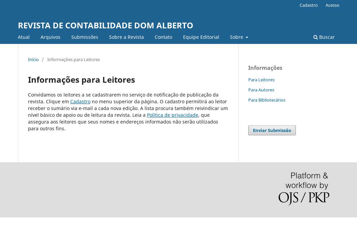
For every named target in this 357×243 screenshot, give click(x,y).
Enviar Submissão (272, 130)
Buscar (324, 37)
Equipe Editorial (201, 37)
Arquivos (50, 37)
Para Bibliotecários (266, 100)
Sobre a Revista (126, 37)
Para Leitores (261, 80)
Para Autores (261, 90)
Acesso (332, 5)
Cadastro (309, 5)
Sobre (237, 37)
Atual (24, 37)
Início (33, 59)
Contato (163, 37)
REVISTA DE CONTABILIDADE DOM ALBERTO (105, 25)
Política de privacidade (172, 115)
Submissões (84, 37)
